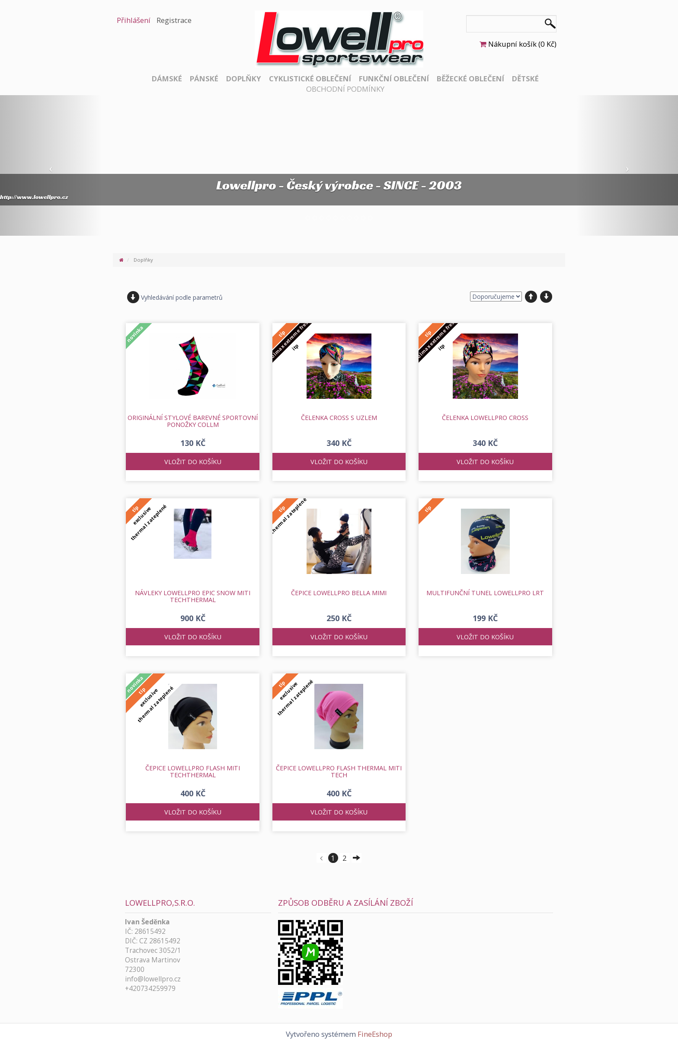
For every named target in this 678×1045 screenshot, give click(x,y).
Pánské (204, 78)
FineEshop (375, 1034)
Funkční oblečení (394, 78)
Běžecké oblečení (470, 78)
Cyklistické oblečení (310, 78)
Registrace (174, 20)
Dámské (167, 78)
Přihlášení (133, 20)
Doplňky (243, 78)
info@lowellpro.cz (153, 979)
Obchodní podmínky (345, 89)
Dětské (525, 78)
